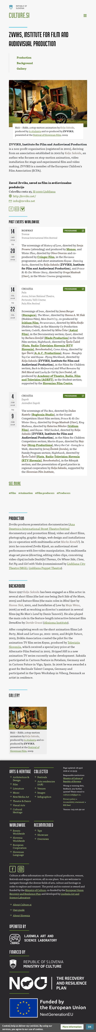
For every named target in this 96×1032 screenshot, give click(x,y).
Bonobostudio (43, 349)
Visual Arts (19, 805)
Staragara (29, 315)
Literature (18, 788)
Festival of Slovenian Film (47, 135)
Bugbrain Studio (43, 414)
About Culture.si (22, 904)
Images (41, 792)
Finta (26, 345)
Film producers (45, 493)
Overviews (43, 839)
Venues (41, 788)
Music (16, 792)
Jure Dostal (65, 372)
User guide (19, 910)
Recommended (43, 825)
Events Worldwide (19, 832)
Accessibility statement (73, 802)
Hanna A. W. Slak (75, 315)
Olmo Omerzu (59, 253)
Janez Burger (66, 311)
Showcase (42, 834)
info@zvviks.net (24, 201)
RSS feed (67, 805)
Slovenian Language (18, 853)
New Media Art (21, 796)
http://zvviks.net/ (24, 196)
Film (13, 493)
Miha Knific (77, 322)
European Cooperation (20, 846)
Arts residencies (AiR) (46, 783)
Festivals (42, 777)
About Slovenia (21, 915)
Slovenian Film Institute (40, 472)
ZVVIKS (68, 131)
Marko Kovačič (70, 542)
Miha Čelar (61, 330)
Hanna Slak (16, 605)
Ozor (25, 276)
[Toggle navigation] (85, 15)
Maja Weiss (73, 605)
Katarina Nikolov (57, 426)
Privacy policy (69, 799)
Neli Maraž (28, 372)
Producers (64, 493)
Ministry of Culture (35, 890)
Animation (26, 493)
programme (71, 231)
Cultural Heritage (17, 811)
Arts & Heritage (20, 771)
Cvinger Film (45, 257)
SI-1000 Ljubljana (44, 191)
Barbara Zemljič (34, 338)
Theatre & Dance (22, 801)
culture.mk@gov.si (72, 795)
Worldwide (17, 825)
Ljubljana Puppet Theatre (45, 568)
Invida (63, 449)
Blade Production (56, 338)
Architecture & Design (21, 779)
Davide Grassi (34, 622)
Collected (41, 771)
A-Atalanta (35, 131)
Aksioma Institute (55, 622)
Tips (39, 830)
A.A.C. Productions (47, 353)
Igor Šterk (27, 353)
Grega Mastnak (72, 272)
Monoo (71, 249)
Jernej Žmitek (50, 449)
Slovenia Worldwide (19, 839)
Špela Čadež (73, 341)
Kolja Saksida (51, 264)
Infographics (44, 796)
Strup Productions (40, 445)
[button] (72, 1027)
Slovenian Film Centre (57, 383)
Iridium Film (30, 322)
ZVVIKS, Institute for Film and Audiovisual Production (48, 144)
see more (15, 483)
